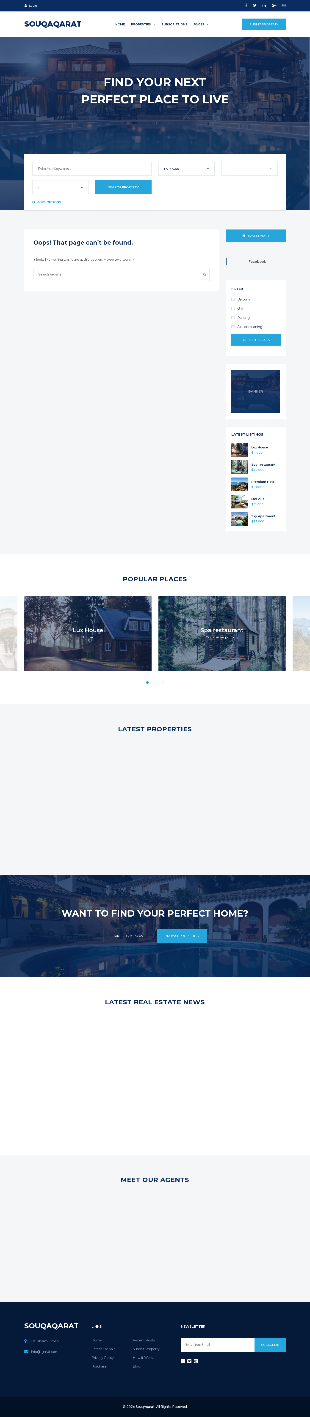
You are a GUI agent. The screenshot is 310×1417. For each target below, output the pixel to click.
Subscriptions (174, 24)
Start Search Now (127, 936)
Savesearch (256, 236)
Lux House (259, 447)
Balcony (240, 299)
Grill (237, 308)
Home (120, 24)
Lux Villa (258, 498)
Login (31, 5)
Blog (136, 1366)
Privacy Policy (102, 1358)
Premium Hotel (263, 481)
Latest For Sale (103, 1349)
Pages (201, 24)
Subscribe (270, 1344)
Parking (240, 318)
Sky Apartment (263, 516)
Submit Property (263, 24)
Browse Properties (182, 936)
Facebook (257, 261)
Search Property (123, 187)
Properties (143, 24)
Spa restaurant (263, 464)
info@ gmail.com (44, 1352)
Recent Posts (144, 1340)
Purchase (99, 1366)
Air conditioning (246, 327)
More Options (46, 202)
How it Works (143, 1358)
